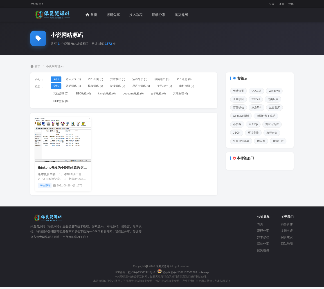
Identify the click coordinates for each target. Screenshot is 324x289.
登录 (271, 4)
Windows (274, 90)
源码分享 (113, 15)
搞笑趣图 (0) (172, 79)
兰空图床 (274, 107)
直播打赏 (278, 141)
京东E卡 (256, 107)
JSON (236, 132)
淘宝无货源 (272, 124)
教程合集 (271, 132)
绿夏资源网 (162, 268)
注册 (281, 4)
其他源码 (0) (62, 94)
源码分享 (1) (76, 79)
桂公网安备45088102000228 (177, 274)
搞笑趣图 (181, 15)
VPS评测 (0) (100, 79)
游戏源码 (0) (124, 86)
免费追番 (238, 90)
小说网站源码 (54, 66)
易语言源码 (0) (150, 86)
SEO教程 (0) (86, 94)
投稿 (291, 4)
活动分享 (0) (148, 79)
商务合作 (287, 226)
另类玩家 (273, 99)
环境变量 (253, 132)
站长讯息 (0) (197, 79)
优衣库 (261, 141)
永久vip (253, 124)
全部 (57, 79)
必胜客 (237, 124)
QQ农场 (256, 90)
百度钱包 (238, 107)
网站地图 (287, 245)
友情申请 (287, 232)
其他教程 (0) (192, 94)
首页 (91, 15)
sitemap (204, 274)
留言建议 (287, 239)
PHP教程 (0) (62, 102)
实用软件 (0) (175, 86)
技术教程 (136, 15)
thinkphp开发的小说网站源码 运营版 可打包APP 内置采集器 (80, 169)
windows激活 (241, 115)
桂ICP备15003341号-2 (141, 274)
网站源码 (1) (76, 86)
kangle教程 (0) (111, 94)
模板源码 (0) (100, 86)
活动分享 (158, 15)
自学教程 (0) (168, 94)
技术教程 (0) (124, 79)
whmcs (256, 99)
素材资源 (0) (200, 86)
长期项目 (238, 99)
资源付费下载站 (265, 115)
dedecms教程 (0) (140, 94)
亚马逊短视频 (241, 141)
